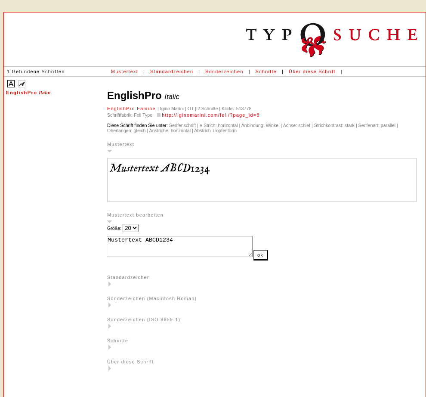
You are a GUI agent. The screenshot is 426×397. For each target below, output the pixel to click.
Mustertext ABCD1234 (188, 248)
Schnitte (266, 71)
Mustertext (124, 71)
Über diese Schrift (312, 71)
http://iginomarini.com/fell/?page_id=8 (211, 115)
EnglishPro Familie (132, 108)
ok (278, 258)
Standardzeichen (171, 71)
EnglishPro (28, 92)
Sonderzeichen (224, 71)
